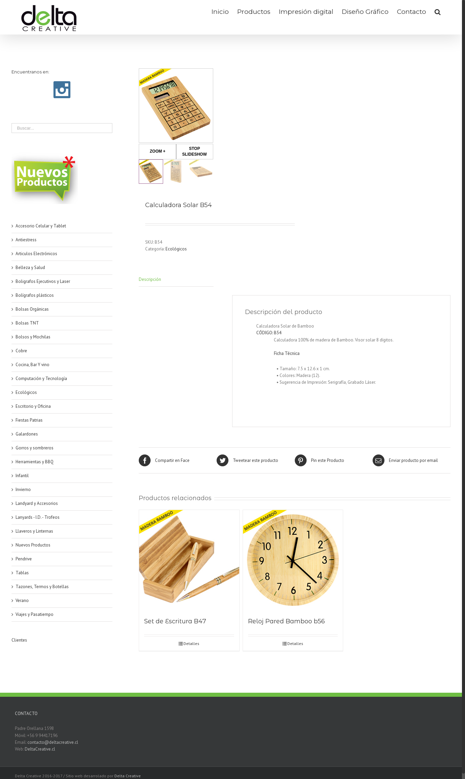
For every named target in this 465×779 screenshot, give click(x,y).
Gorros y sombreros (34, 448)
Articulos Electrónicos (36, 254)
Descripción (150, 279)
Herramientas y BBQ (34, 462)
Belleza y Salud (30, 267)
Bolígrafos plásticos (35, 295)
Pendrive (24, 559)
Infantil (22, 475)
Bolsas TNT (27, 323)
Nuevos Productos (33, 545)
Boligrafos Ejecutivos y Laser (43, 281)
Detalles (191, 643)
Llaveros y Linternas (34, 531)
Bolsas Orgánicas (32, 309)
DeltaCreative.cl (40, 749)
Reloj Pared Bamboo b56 (286, 621)
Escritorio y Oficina (33, 406)
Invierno (23, 489)
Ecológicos (176, 249)
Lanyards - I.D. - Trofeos (38, 517)
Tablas (22, 573)
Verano (22, 600)
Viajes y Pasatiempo (34, 614)
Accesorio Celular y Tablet (41, 226)
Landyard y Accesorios (37, 503)
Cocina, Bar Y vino (32, 365)
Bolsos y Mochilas (33, 337)
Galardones (27, 434)
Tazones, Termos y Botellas (42, 586)
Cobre (21, 351)
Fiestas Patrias (29, 420)
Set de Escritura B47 (175, 621)
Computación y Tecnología (41, 378)
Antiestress (26, 240)
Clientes (19, 640)
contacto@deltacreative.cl (52, 742)
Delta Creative (127, 775)
